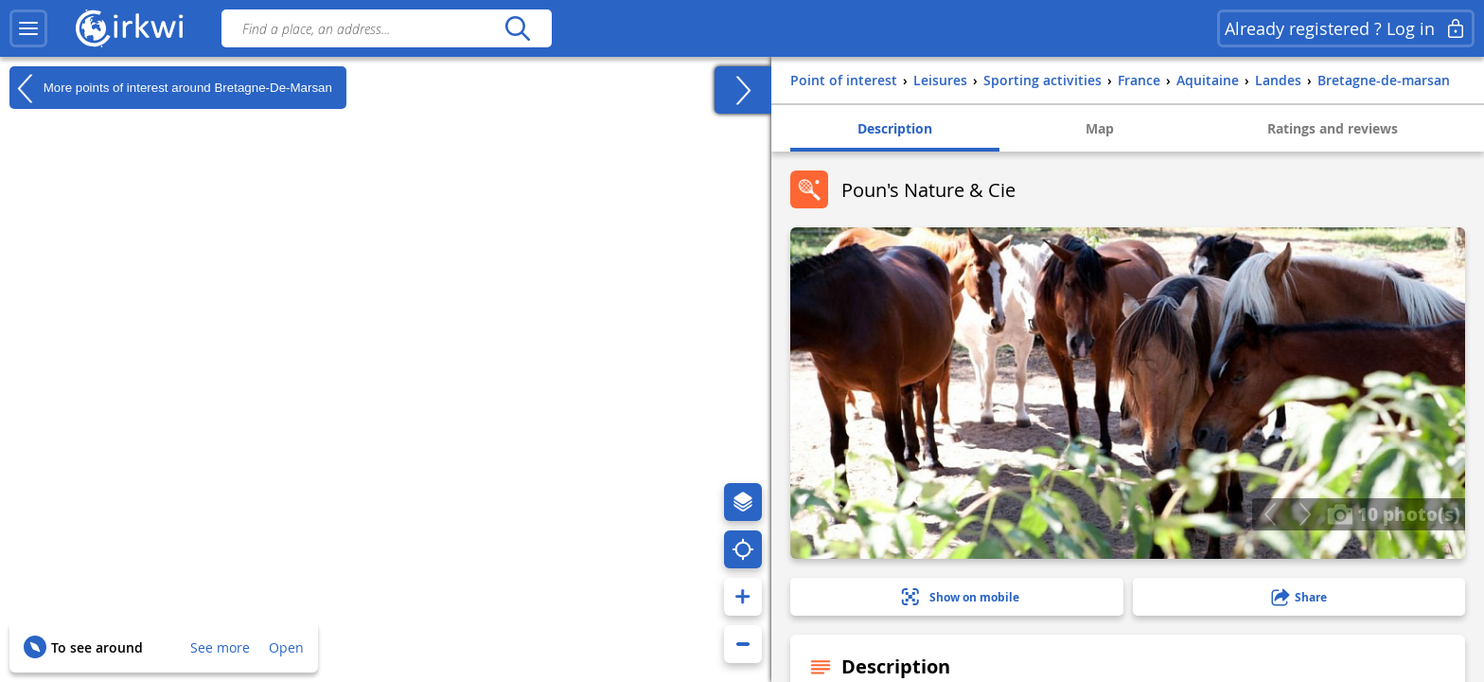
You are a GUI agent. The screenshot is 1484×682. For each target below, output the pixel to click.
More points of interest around (170, 88)
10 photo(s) (1393, 513)
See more (220, 647)
